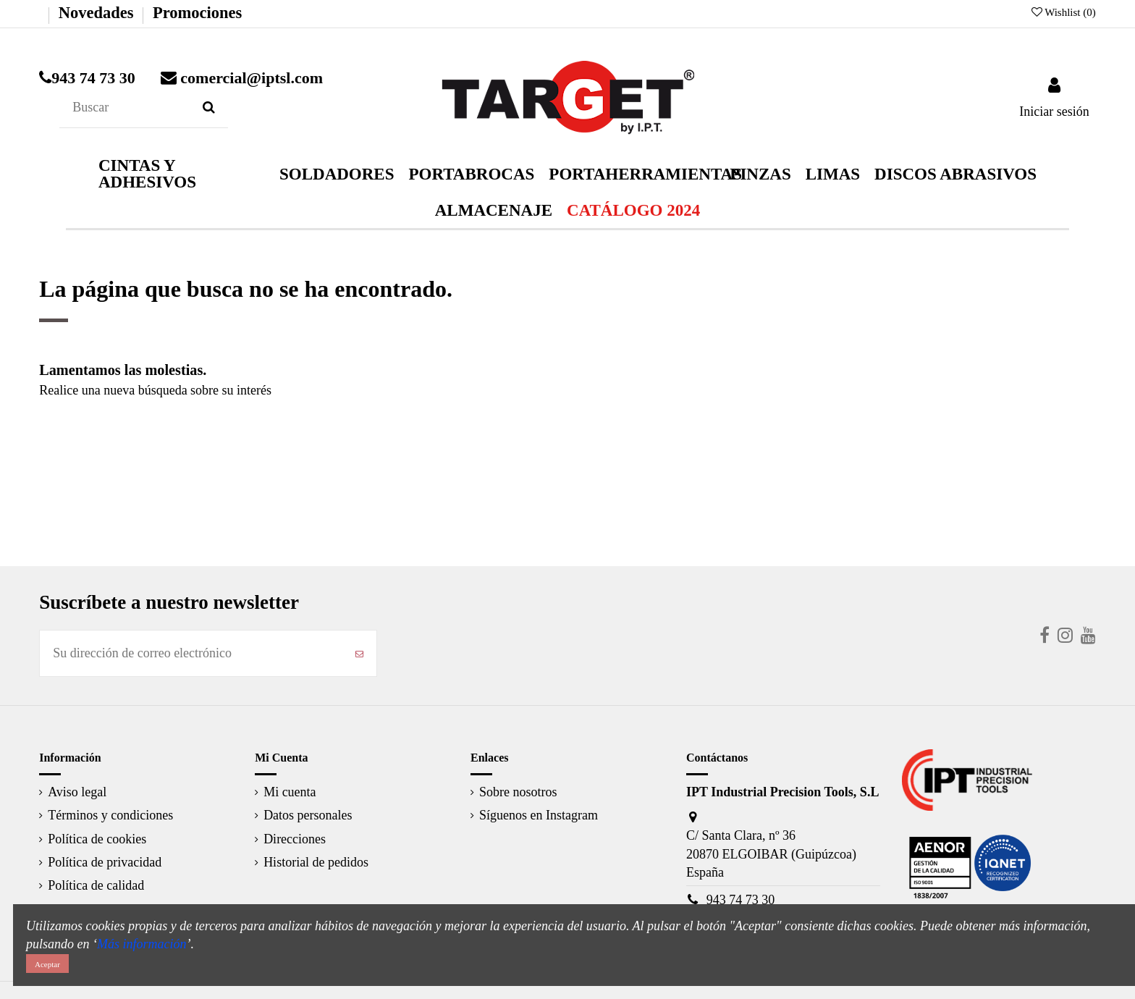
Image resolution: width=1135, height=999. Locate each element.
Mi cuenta (289, 792)
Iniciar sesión (1054, 111)
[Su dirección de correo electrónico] (191, 653)
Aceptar (47, 964)
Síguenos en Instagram (538, 815)
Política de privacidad (104, 862)
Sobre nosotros (518, 792)
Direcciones (294, 839)
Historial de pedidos (315, 862)
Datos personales (307, 815)
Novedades (96, 13)
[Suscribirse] (359, 653)
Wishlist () (1063, 12)
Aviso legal (77, 792)
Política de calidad (96, 885)
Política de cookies (97, 839)
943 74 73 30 (740, 900)
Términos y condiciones (110, 815)
